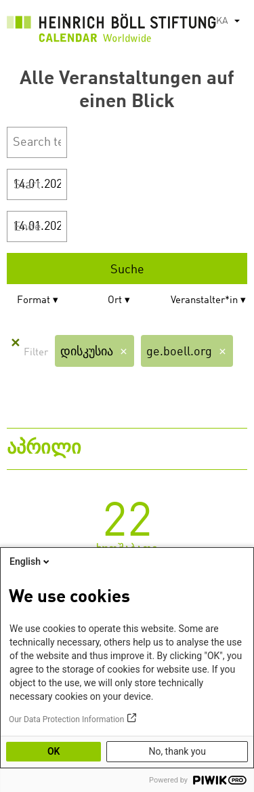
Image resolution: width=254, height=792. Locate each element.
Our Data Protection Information (66, 719)
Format (33, 301)
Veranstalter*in (204, 301)
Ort (115, 301)
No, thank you (177, 751)
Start (27, 185)
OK (53, 751)
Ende (27, 227)
